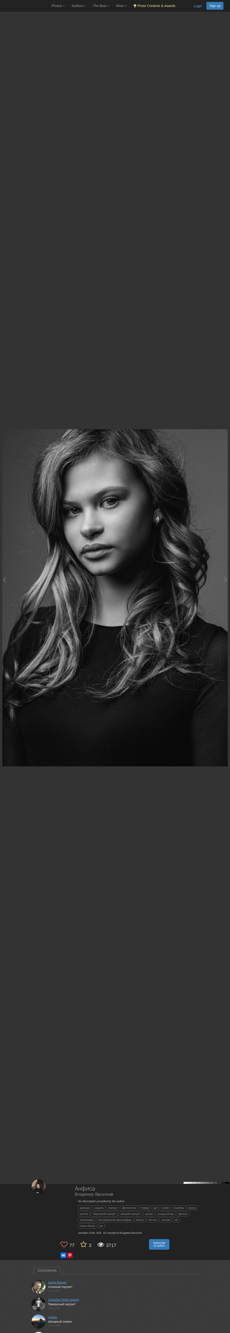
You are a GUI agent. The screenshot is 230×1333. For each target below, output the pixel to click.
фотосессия (129, 1207)
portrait (84, 1213)
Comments (47, 1270)
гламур (145, 1207)
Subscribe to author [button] (159, 1244)
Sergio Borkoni (57, 1282)
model (165, 1207)
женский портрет (130, 1213)
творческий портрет (104, 1213)
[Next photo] (225, 579)
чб (176, 1219)
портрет (112, 1207)
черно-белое (87, 1225)
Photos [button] (58, 5)
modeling (178, 1207)
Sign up (214, 5)
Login (198, 6)
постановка (87, 1219)
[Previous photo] (4, 579)
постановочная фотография (114, 1219)
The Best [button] (101, 5)
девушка (85, 1207)
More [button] (121, 5)
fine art (153, 1219)
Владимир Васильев (94, 1194)
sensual (165, 1219)
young (191, 1207)
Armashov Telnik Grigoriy (63, 1300)
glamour (183, 1213)
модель (99, 1207)
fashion (140, 1219)
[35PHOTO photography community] (25, 6)
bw (101, 1225)
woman (149, 1213)
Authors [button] (79, 5)
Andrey (52, 1317)
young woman (166, 1213)
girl (155, 1207)
